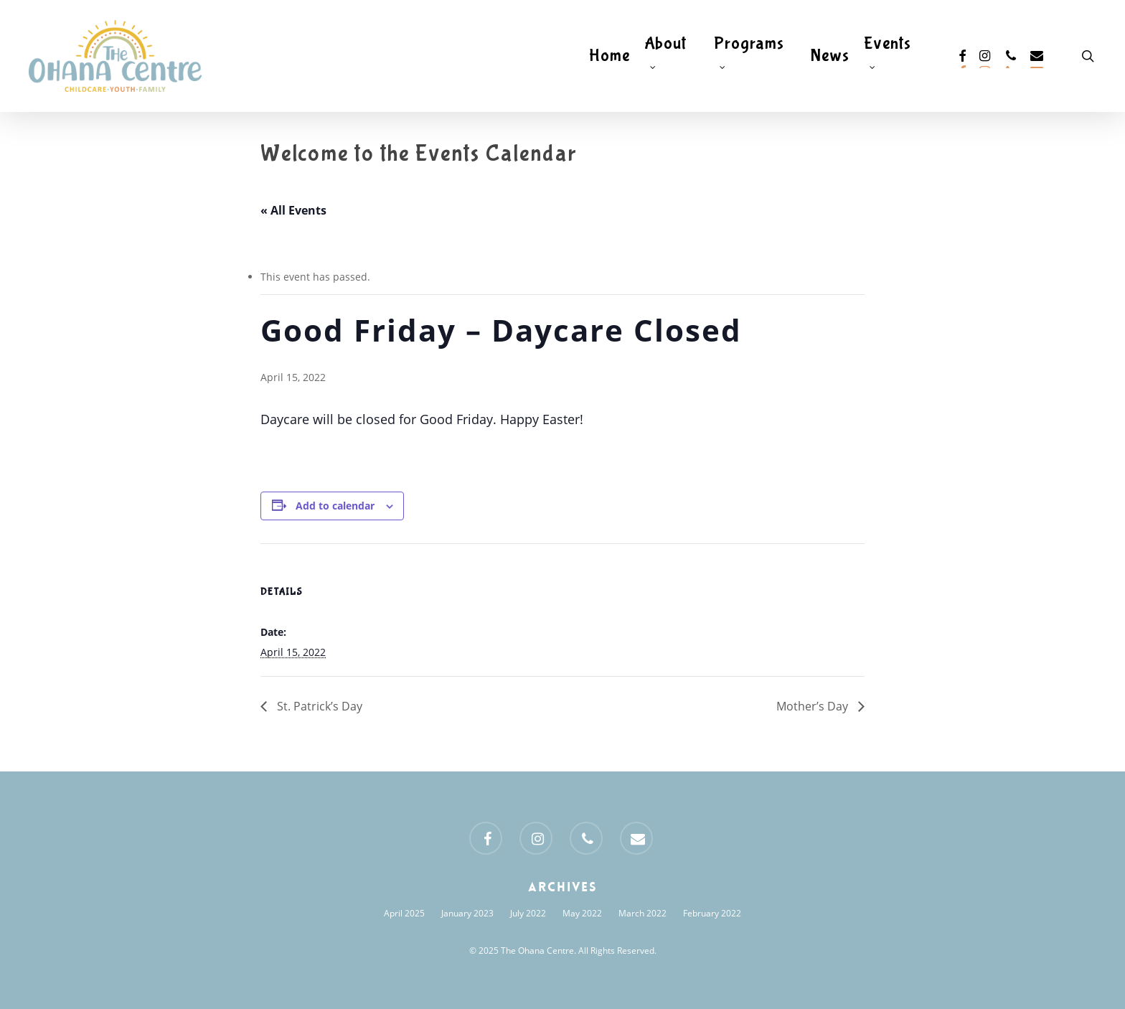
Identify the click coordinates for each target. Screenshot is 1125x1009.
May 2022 (582, 913)
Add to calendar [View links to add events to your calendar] (335, 505)
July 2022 (528, 913)
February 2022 (712, 913)
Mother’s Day (813, 706)
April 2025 (404, 913)
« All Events (293, 210)
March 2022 (642, 913)
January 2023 (467, 913)
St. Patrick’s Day (318, 706)
